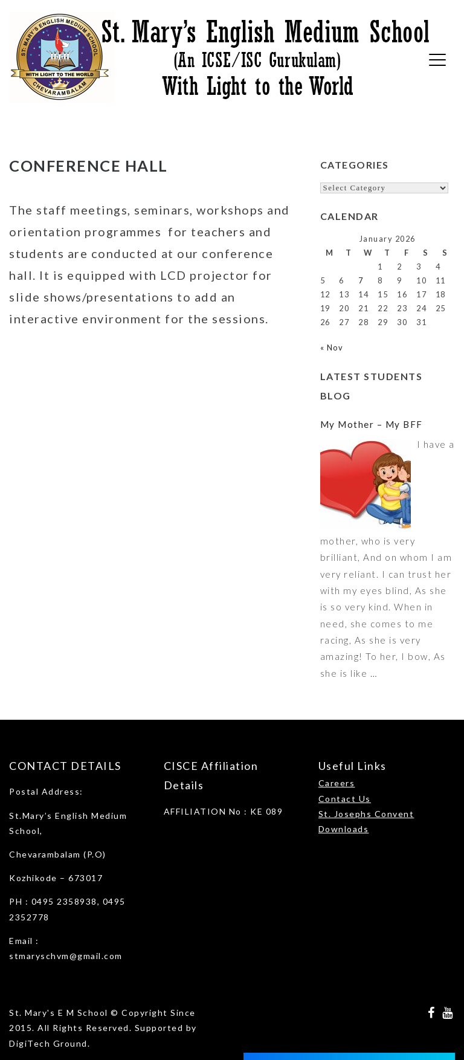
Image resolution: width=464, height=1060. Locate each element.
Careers (336, 783)
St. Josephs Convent (366, 814)
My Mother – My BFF (371, 424)
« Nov (332, 347)
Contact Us (344, 798)
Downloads (343, 829)
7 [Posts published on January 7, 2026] (361, 280)
